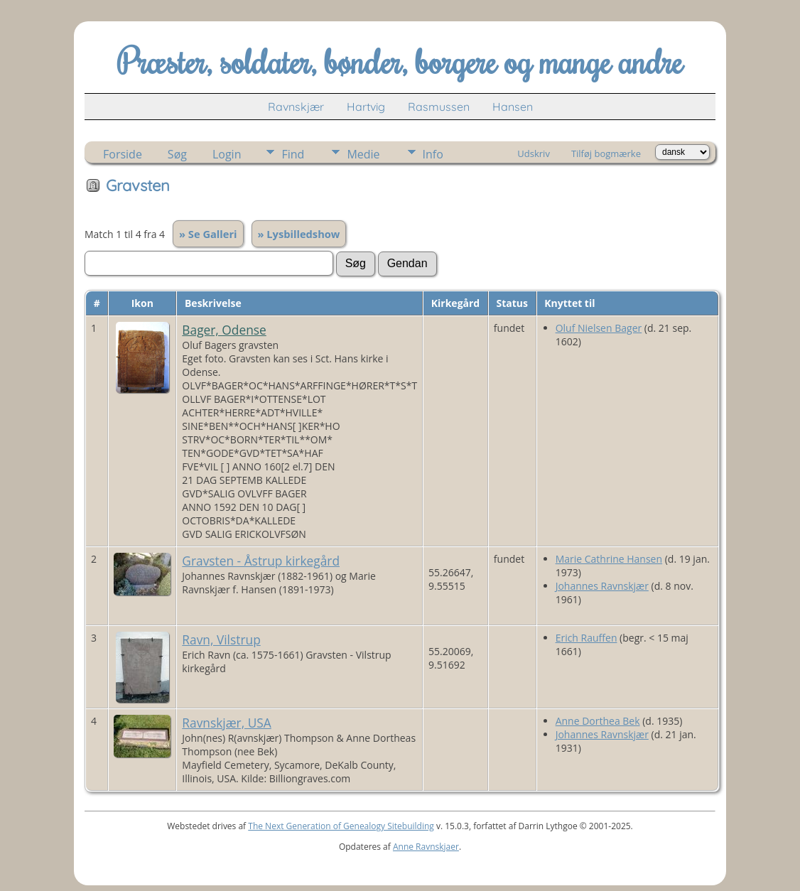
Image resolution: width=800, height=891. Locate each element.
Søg (177, 154)
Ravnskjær (296, 106)
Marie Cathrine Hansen (609, 559)
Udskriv (533, 153)
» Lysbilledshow (299, 234)
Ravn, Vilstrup (221, 639)
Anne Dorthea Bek (598, 721)
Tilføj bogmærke (606, 153)
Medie (363, 154)
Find (292, 154)
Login (227, 154)
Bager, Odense (224, 329)
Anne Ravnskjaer (426, 847)
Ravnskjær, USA (226, 722)
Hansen (512, 106)
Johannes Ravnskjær (602, 586)
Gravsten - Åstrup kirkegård (261, 560)
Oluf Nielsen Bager (599, 328)
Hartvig (366, 106)
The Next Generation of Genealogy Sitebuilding (341, 826)
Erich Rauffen (586, 637)
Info (433, 154)
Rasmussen (439, 106)
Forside (122, 154)
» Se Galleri (208, 234)
